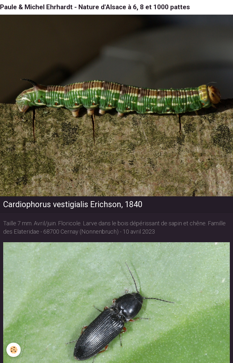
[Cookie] (13, 350)
